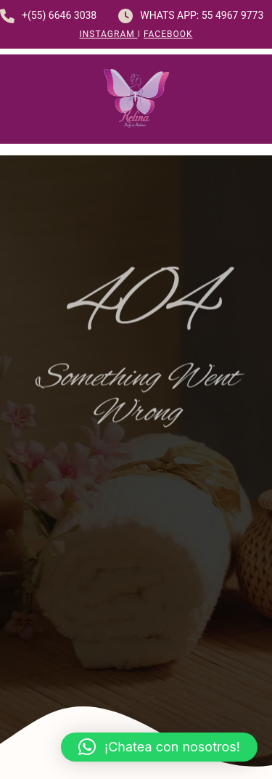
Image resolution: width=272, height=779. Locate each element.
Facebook (168, 34)
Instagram (108, 34)
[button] (159, 747)
